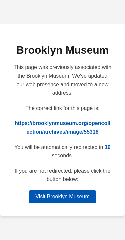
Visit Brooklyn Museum (62, 196)
